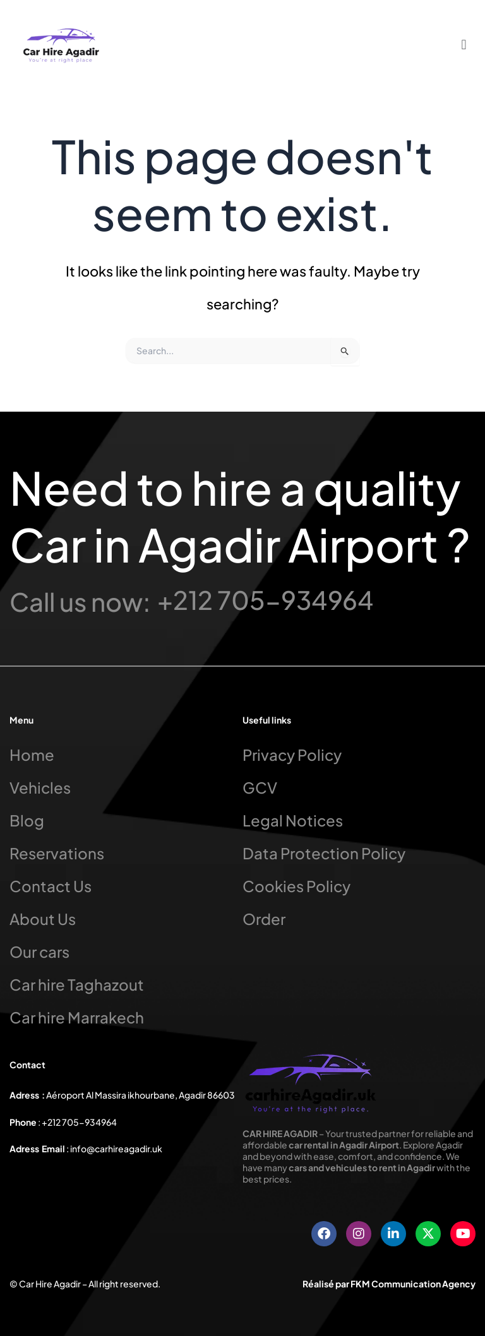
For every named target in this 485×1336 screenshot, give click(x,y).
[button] (464, 44)
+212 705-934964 (265, 599)
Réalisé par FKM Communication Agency (389, 1283)
